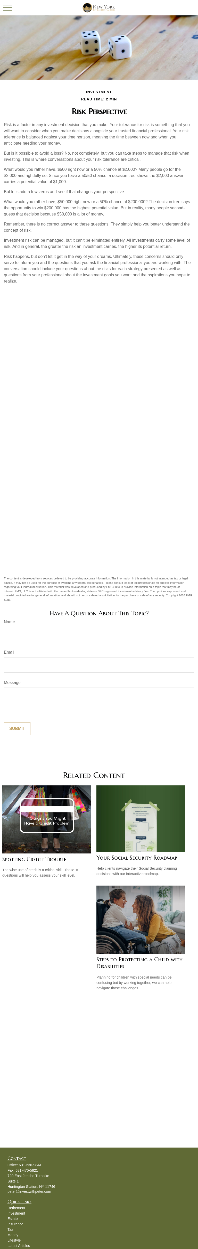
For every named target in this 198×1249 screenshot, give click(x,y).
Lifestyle (14, 1240)
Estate (12, 1219)
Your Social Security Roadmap (136, 857)
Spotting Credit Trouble (34, 859)
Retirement (16, 1208)
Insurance (15, 1224)
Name (9, 622)
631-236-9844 (30, 1165)
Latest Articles (18, 1246)
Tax (10, 1229)
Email (9, 652)
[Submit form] (17, 728)
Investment (16, 1213)
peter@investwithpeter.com (29, 1191)
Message (12, 682)
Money (12, 1235)
